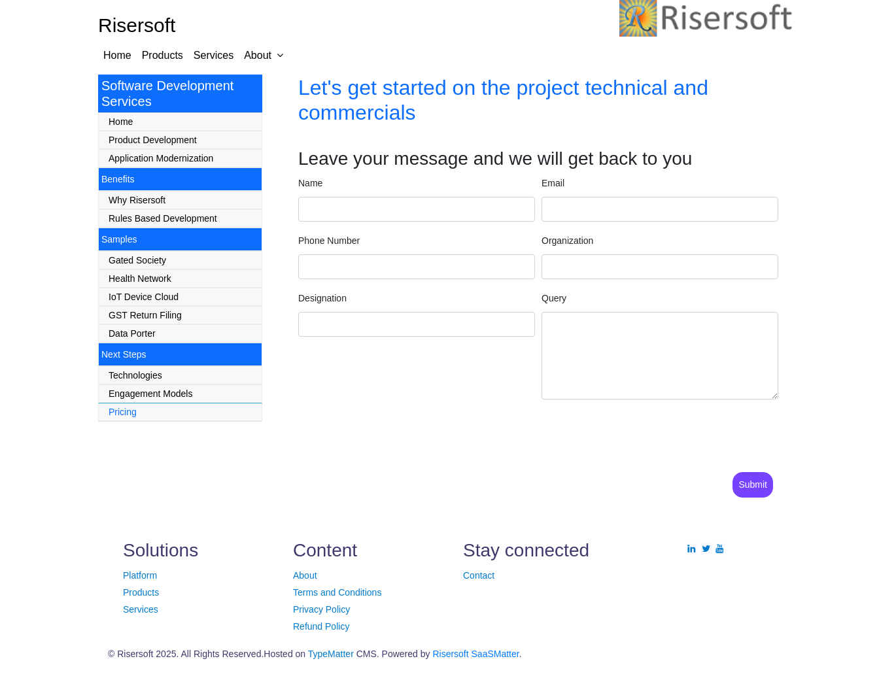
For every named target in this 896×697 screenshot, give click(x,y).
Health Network (140, 278)
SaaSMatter (495, 654)
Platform (140, 575)
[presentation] (417, 435)
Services (213, 55)
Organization (567, 240)
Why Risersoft (137, 200)
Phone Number (329, 240)
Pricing (123, 412)
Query (554, 298)
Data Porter (132, 333)
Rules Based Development (163, 218)
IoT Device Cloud (144, 297)
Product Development (153, 140)
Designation (322, 298)
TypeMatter (331, 654)
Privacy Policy (321, 609)
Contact (478, 575)
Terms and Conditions (337, 592)
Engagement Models (150, 393)
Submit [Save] (752, 484)
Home (117, 55)
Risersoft (450, 654)
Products (162, 55)
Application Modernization (161, 158)
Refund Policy (321, 626)
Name (310, 183)
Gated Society (137, 260)
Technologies (135, 375)
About (257, 55)
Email (553, 183)
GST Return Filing (145, 315)
